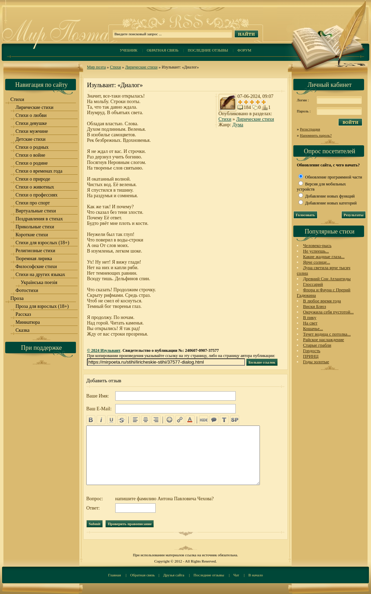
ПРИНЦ (311, 356)
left (135, 419)
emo (169, 419)
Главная (114, 575)
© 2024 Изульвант (103, 350)
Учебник (128, 50)
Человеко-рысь (317, 245)
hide (203, 419)
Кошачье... (313, 328)
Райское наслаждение (323, 339)
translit (224, 419)
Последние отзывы (208, 50)
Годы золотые (316, 361)
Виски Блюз (314, 306)
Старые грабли (317, 345)
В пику (309, 317)
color (190, 419)
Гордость (311, 350)
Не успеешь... (316, 251)
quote (213, 419)
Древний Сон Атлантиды (327, 278)
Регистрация (310, 129)
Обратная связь (162, 50)
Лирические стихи (141, 67)
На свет (310, 323)
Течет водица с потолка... (327, 334)
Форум (244, 50)
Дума (237, 124)
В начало (255, 575)
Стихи (115, 67)
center (145, 419)
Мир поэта (96, 67)
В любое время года (322, 300)
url (179, 419)
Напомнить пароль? (316, 135)
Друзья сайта (173, 575)
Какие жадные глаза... (323, 256)
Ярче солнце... (316, 262)
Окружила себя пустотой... (328, 311)
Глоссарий (313, 284)
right (156, 419)
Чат (236, 575)
